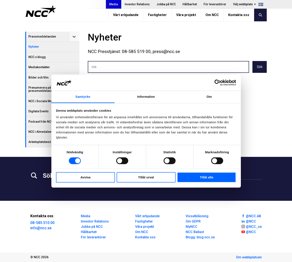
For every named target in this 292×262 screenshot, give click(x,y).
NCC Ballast (195, 232)
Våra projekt (186, 15)
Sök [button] (260, 67)
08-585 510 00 (42, 222)
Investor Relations (137, 4)
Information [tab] (146, 97)
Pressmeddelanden (42, 36)
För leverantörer (215, 4)
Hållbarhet (190, 4)
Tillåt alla (206, 177)
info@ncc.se (41, 228)
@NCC (248, 221)
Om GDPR (193, 221)
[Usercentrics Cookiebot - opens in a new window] (217, 82)
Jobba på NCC (166, 4)
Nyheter (33, 46)
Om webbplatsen (249, 257)
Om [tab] (209, 97)
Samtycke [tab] (82, 97)
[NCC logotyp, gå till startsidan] (40, 11)
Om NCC (212, 15)
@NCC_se (251, 226)
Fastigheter (157, 15)
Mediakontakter (39, 67)
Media (113, 4)
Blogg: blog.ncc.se (200, 237)
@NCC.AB (251, 215)
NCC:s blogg (37, 57)
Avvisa (85, 177)
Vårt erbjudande (126, 15)
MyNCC (191, 227)
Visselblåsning (197, 216)
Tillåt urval (146, 177)
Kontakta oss (238, 15)
